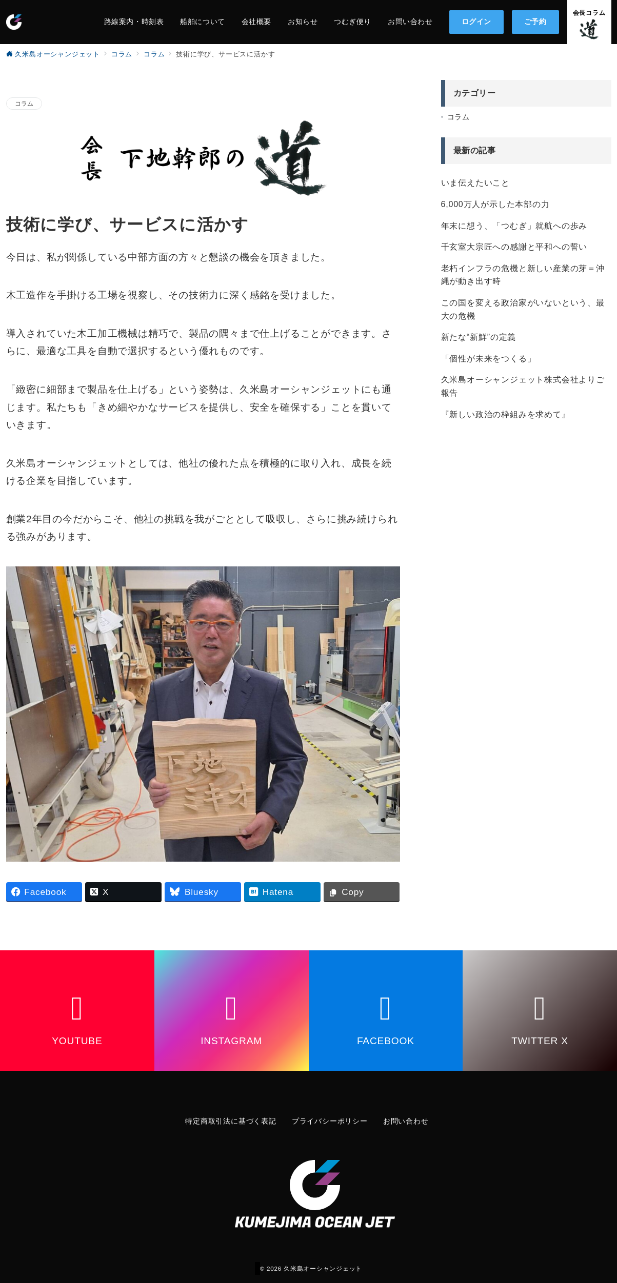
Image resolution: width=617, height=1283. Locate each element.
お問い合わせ (406, 1121)
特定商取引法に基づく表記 (230, 1121)
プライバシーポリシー (330, 1121)
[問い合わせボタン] (589, 22)
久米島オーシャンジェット (323, 1268)
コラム (24, 103)
